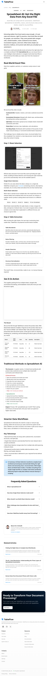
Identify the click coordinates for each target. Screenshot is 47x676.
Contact (3, 661)
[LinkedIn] (3, 626)
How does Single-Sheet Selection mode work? (23, 493)
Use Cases (4, 636)
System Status (5, 641)
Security (3, 639)
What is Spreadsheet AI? (23, 487)
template (20, 186)
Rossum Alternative (29, 647)
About (3, 653)
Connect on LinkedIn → (16, 532)
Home (6, 7)
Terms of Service (12, 673)
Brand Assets (4, 656)
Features (3, 633)
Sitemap (3, 658)
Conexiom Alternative (29, 644)
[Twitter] (10, 626)
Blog (10, 7)
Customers (27, 633)
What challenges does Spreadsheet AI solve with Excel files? (23, 506)
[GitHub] (6, 626)
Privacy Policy (4, 673)
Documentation (28, 639)
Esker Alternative (28, 641)
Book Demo (8, 607)
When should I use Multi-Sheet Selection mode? (23, 499)
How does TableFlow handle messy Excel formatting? (23, 513)
